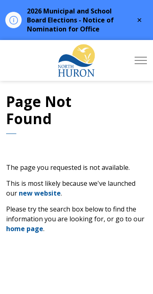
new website (40, 193)
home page (24, 228)
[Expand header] (141, 60)
